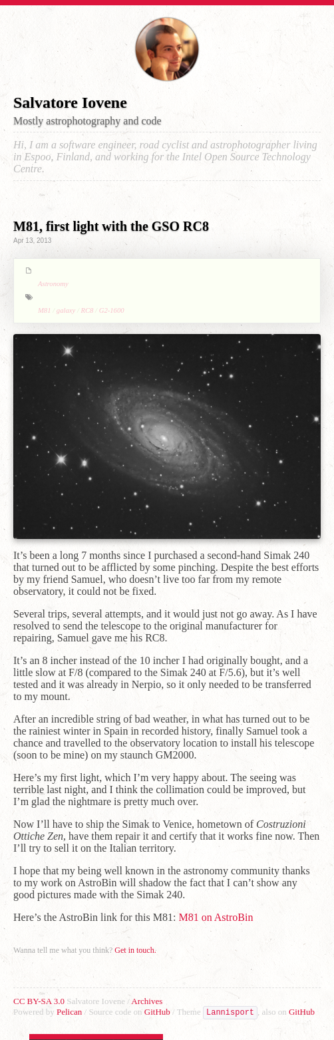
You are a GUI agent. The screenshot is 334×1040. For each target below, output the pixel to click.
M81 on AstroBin (215, 917)
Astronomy (53, 283)
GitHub (158, 1012)
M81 (44, 310)
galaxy (66, 310)
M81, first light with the (111, 226)
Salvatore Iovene (70, 102)
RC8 (87, 310)
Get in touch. (135, 950)
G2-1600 (111, 310)
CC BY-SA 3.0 (40, 1001)
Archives (146, 1001)
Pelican (70, 1012)
